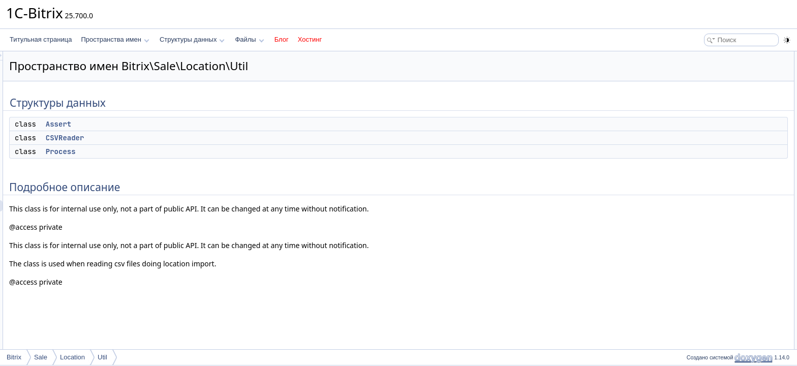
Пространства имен (115, 39)
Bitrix (14, 357)
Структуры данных (192, 39)
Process (188, 151)
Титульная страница (41, 39)
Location (72, 357)
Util (102, 357)
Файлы (249, 39)
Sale (40, 357)
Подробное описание (714, 101)
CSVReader (192, 137)
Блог (281, 39)
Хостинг (310, 39)
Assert (185, 124)
